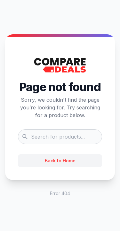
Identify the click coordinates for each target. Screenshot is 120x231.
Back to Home (60, 160)
